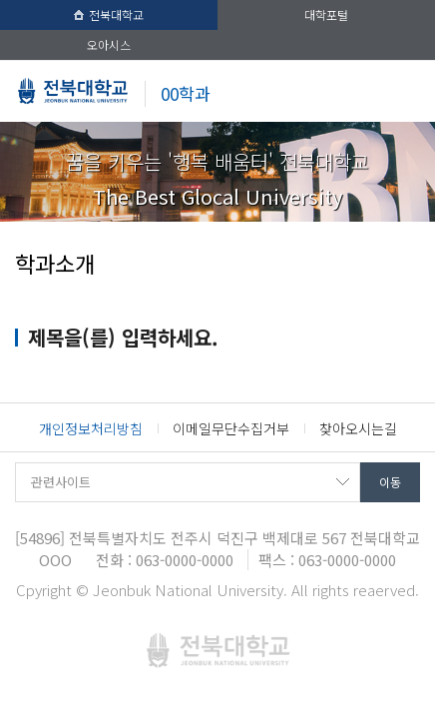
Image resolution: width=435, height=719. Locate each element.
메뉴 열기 (405, 93)
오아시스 (109, 44)
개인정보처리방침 (91, 428)
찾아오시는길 (358, 428)
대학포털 (326, 14)
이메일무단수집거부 (231, 428)
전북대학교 (109, 14)
